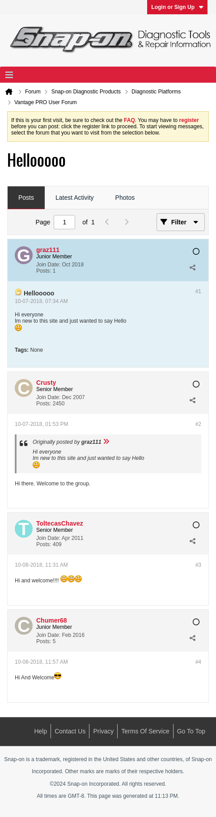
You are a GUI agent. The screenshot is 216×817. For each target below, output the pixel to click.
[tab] (26, 198)
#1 (198, 291)
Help (40, 731)
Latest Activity (74, 197)
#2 (198, 424)
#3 (198, 565)
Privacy (103, 731)
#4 (198, 662)
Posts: (43, 271)
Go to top (191, 731)
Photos (125, 197)
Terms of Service (145, 731)
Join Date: (48, 264)
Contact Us (70, 731)
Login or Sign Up (177, 7)
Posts (26, 197)
